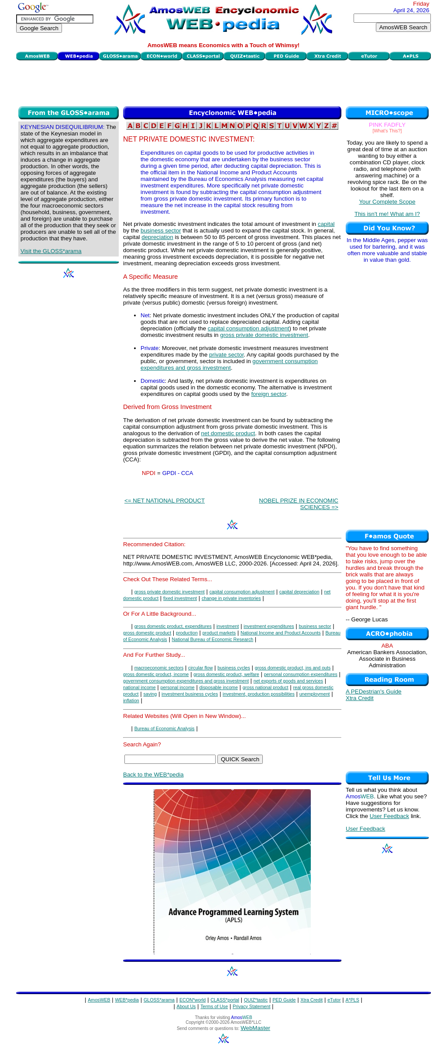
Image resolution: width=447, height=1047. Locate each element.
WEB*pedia (127, 999)
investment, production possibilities (259, 694)
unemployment (314, 694)
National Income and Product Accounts (281, 632)
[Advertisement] (223, 82)
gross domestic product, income (156, 674)
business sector (161, 230)
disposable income (218, 687)
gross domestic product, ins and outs (293, 667)
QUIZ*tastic (256, 999)
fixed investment (180, 598)
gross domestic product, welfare (226, 674)
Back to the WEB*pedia (153, 774)
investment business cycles (190, 694)
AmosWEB (99, 999)
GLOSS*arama (159, 999)
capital (326, 224)
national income (139, 687)
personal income (178, 687)
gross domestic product (147, 632)
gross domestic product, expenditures (173, 626)
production (187, 632)
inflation (131, 700)
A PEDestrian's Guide (374, 691)
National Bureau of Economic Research (213, 639)
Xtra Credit (360, 698)
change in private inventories (231, 598)
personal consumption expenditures (300, 674)
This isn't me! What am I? (387, 214)
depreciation (157, 237)
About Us (186, 1006)
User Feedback (389, 816)
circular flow (200, 667)
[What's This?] (387, 130)
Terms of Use (214, 1006)
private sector (226, 354)
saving (150, 694)
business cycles (233, 667)
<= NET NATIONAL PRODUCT (164, 500)
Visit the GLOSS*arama (51, 251)
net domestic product (228, 433)
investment (228, 626)
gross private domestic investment (264, 335)
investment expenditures (269, 626)
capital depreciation (299, 591)
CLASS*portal (224, 999)
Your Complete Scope (387, 201)
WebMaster (255, 1028)
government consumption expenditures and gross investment (229, 364)
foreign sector (268, 394)
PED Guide (284, 999)
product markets (219, 632)
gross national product (266, 687)
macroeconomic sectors (159, 667)
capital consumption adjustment (248, 328)
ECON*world (192, 999)
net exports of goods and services (288, 680)
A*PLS (352, 999)
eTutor (333, 999)
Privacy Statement (251, 1006)
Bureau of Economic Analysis (164, 728)
